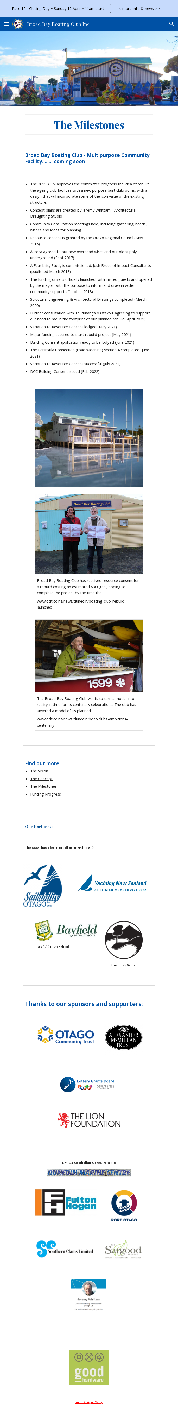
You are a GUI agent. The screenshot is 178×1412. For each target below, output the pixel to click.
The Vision (39, 770)
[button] (6, 24)
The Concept (41, 778)
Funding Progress (45, 794)
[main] (89, 124)
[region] (89, 8)
